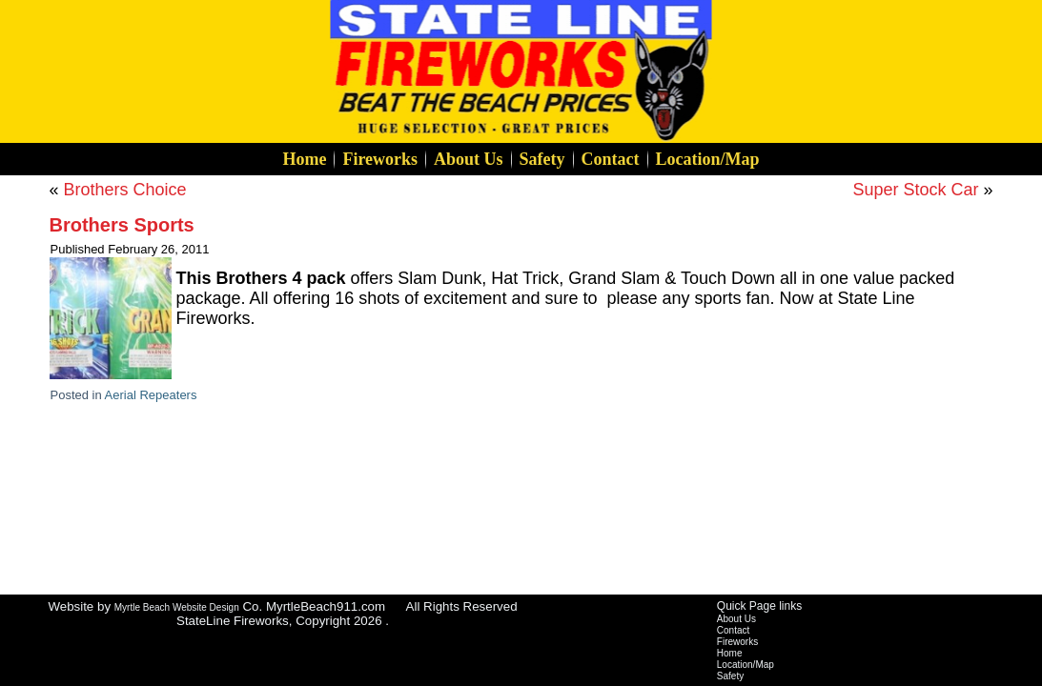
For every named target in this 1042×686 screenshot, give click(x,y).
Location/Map (708, 159)
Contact (611, 159)
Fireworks (380, 159)
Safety (542, 159)
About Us (468, 159)
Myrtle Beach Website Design (176, 607)
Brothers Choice (125, 189)
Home (304, 159)
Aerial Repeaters (151, 395)
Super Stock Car (915, 189)
